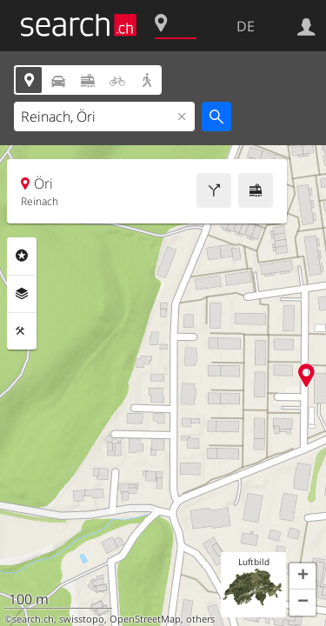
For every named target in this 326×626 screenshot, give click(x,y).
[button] (302, 576)
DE (245, 26)
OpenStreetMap (145, 619)
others (200, 619)
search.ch (33, 619)
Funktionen (22, 331)
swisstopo (81, 619)
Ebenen (22, 294)
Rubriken (22, 255)
